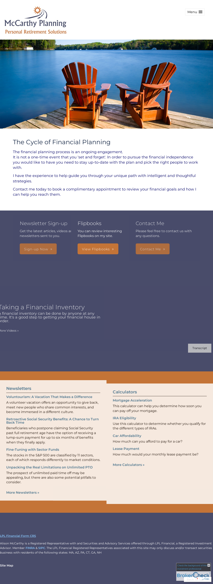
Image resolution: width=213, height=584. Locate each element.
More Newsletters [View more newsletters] (22, 486)
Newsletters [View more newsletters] (18, 381)
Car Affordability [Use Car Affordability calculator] (127, 442)
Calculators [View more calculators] (125, 398)
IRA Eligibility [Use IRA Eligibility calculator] (124, 425)
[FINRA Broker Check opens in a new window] (193, 572)
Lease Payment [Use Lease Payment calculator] (126, 455)
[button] (195, 12)
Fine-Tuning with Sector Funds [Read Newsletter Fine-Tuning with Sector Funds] (32, 443)
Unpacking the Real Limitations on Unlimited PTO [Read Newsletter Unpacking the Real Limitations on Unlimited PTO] (49, 460)
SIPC (41, 548)
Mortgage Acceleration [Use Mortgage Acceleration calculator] (132, 407)
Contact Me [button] (98, 249)
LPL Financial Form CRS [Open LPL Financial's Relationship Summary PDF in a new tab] (18, 536)
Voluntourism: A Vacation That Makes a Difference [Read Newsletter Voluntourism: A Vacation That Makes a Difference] (49, 390)
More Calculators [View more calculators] (129, 471)
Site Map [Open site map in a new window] (6, 565)
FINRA (30, 548)
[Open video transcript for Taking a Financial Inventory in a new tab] (193, 348)
